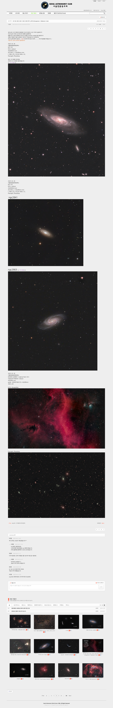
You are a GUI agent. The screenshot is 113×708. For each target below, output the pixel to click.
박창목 (10, 553)
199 (66, 695)
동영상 (55, 605)
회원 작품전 (33, 13)
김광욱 (97, 608)
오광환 (9, 24)
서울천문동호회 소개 (87, 10)
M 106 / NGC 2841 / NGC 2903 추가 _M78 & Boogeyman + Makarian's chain (31, 21)
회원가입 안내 (96, 10)
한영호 (10, 567)
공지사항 (17, 13)
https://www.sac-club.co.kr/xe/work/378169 (21, 24)
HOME (10, 13)
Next (70, 695)
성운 (23, 605)
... (63, 695)
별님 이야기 (25, 13)
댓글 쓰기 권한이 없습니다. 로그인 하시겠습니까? (20, 585)
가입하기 (99, 1)
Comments (12, 535)
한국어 (104, 1)
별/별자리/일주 (38, 605)
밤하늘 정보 (42, 13)
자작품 (62, 605)
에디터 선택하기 (100, 582)
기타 (67, 605)
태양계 (29, 605)
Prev (43, 695)
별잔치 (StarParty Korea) (60, 13)
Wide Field (47, 605)
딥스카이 (17, 605)
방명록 (49, 13)
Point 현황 (103, 10)
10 (61, 695)
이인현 (10, 538)
